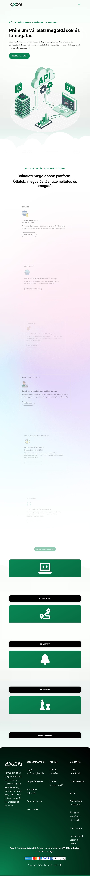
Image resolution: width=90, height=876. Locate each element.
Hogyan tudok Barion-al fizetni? (76, 840)
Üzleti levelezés (77, 781)
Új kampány (45, 644)
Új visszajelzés (45, 735)
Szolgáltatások (19, 56)
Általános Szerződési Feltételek (75, 816)
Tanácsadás (32, 809)
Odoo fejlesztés (34, 801)
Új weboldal (45, 598)
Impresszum (76, 828)
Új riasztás (45, 690)
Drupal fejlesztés (35, 781)
